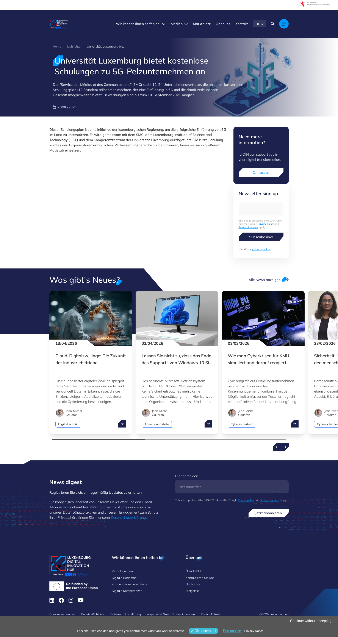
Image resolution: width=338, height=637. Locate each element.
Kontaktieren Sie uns (200, 578)
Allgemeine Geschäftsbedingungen (171, 614)
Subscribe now (261, 237)
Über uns (223, 24)
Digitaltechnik (67, 424)
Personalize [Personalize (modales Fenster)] (232, 631)
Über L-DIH (193, 571)
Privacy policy (266, 223)
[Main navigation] (284, 24)
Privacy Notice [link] (253, 631)
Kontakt (241, 24)
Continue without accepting (313, 621)
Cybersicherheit (241, 424)
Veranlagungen (122, 571)
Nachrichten (74, 46)
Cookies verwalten (62, 614)
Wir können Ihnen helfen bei (138, 24)
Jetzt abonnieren (268, 513)
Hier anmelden (186, 476)
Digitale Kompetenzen (127, 591)
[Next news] (285, 447)
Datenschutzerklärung (128, 517)
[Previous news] (277, 447)
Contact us (260, 172)
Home (57, 46)
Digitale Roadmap (124, 578)
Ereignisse (193, 591)
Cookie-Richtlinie (92, 614)
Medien (177, 24)
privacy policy (261, 249)
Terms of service (248, 227)
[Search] (273, 23)
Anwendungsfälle (156, 424)
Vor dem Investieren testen (130, 584)
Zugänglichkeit (211, 614)
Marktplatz (202, 24)
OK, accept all (203, 631)
